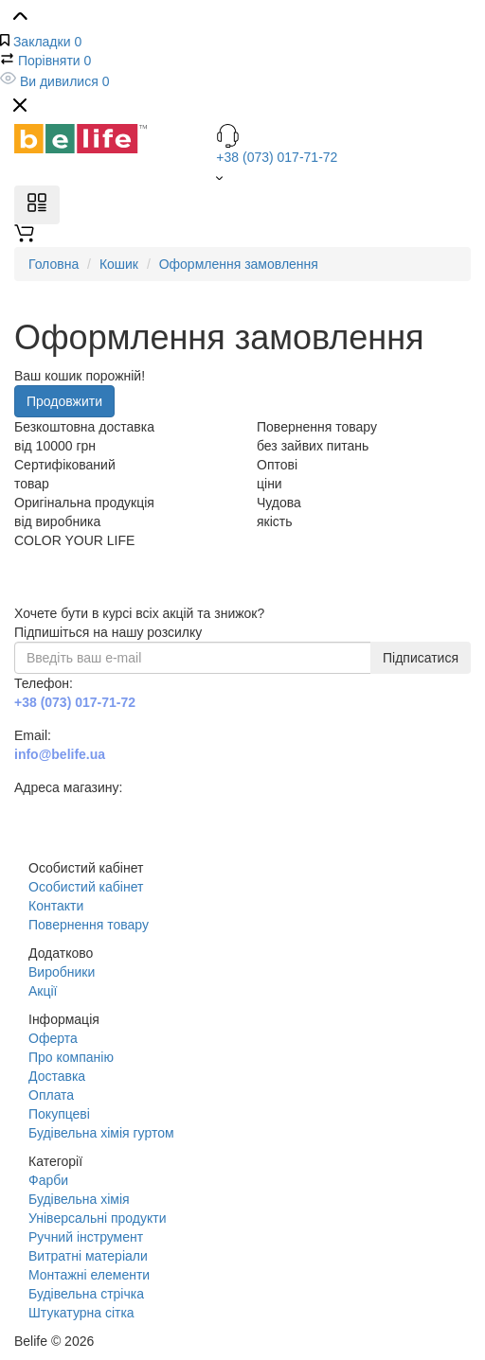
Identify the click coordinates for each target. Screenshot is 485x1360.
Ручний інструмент (85, 1237)
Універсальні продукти (97, 1218)
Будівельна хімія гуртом (101, 1132)
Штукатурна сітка (81, 1312)
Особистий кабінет (85, 886)
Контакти (55, 905)
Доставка (56, 1076)
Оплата (51, 1095)
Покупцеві (59, 1114)
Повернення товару (88, 924)
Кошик (118, 264)
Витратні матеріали (88, 1255)
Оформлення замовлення (238, 264)
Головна (53, 264)
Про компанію (71, 1057)
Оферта (53, 1038)
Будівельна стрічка (86, 1293)
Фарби (48, 1180)
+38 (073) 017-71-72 (343, 144)
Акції (42, 990)
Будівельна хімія (79, 1199)
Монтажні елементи (89, 1274)
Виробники (61, 972)
